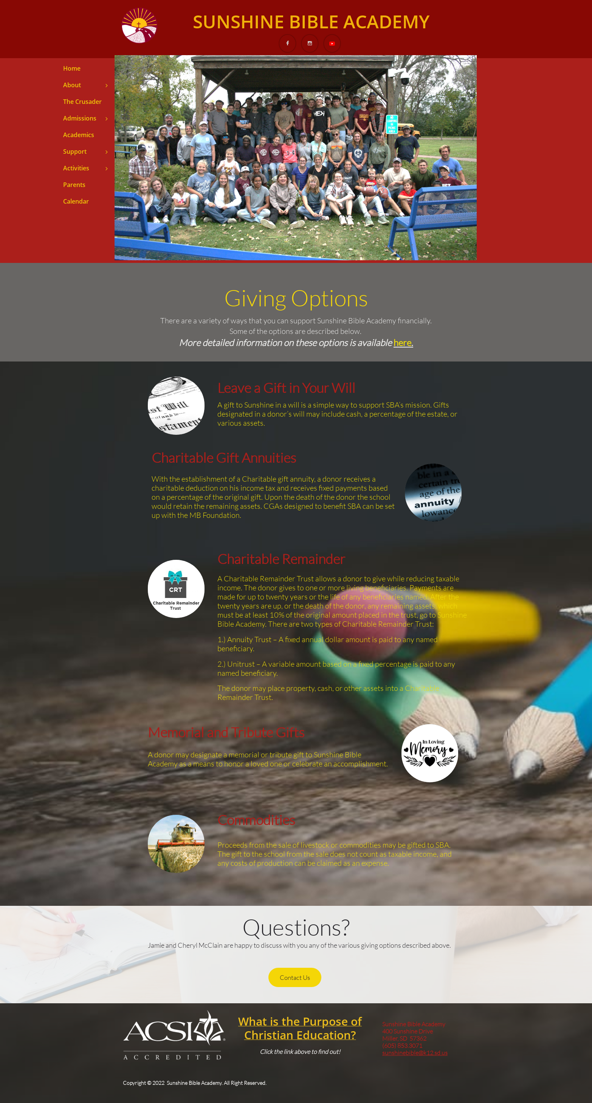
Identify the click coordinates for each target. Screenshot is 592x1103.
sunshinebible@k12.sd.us (415, 1053)
